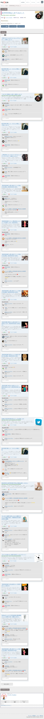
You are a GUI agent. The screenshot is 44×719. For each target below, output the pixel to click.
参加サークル (24, 702)
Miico (6, 50)
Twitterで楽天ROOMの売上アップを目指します (13, 418)
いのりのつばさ (8, 493)
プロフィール (21, 26)
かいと (6, 597)
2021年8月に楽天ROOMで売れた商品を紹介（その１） (15, 483)
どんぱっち (7, 54)
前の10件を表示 (5, 459)
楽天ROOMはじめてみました (13, 13)
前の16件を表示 (5, 626)
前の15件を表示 (5, 49)
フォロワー (14, 702)
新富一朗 (6, 472)
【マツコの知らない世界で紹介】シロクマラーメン (14, 554)
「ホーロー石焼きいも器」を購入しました (12, 94)
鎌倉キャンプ (7, 198)
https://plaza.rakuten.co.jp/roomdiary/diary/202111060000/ (11, 95)
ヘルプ (37, 715)
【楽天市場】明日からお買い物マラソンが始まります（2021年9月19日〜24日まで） (11, 324)
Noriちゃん (7, 336)
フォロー (5, 702)
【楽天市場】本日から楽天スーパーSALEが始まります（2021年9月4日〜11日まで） (11, 387)
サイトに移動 (5, 26)
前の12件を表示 (5, 196)
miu (5, 340)
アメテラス (7, 534)
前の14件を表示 (5, 660)
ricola (6, 171)
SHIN (6, 307)
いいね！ (4, 46)
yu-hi (6, 140)
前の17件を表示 (5, 492)
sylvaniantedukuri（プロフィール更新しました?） (14, 461)
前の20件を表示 (5, 103)
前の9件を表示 (5, 165)
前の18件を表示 (5, 427)
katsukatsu (7, 105)
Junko (6, 84)
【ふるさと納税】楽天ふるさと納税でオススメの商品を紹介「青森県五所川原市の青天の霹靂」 (11, 518)
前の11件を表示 (5, 134)
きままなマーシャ (8, 601)
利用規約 (34, 715)
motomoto (7, 565)
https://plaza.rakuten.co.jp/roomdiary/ (8, 15)
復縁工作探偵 (7, 80)
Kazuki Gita (7, 59)
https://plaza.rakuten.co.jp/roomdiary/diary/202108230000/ (11, 484)
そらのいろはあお (8, 17)
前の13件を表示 (5, 232)
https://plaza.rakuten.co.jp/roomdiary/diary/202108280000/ (11, 420)
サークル (30, 715)
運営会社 (41, 715)
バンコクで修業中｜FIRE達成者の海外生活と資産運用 (15, 208)
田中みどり (7, 244)
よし (6, 113)
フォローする (13, 26)
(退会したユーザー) (8, 136)
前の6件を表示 (5, 334)
